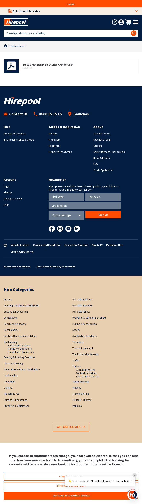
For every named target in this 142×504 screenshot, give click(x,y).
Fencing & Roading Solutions (19, 357)
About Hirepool (101, 133)
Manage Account (13, 198)
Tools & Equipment (82, 348)
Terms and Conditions (17, 266)
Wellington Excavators (19, 348)
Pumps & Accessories (84, 323)
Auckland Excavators (18, 345)
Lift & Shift (9, 381)
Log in (71, 4)
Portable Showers (82, 305)
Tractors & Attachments (85, 354)
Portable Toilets (81, 311)
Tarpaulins (78, 342)
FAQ (95, 164)
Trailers (76, 366)
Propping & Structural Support (89, 317)
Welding (76, 387)
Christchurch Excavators (20, 352)
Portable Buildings (82, 299)
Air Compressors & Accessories (21, 305)
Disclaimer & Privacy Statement (56, 266)
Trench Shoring (80, 393)
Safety (76, 330)
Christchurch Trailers (87, 376)
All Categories (71, 427)
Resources (55, 145)
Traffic (75, 360)
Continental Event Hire (47, 245)
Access (8, 299)
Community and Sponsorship (109, 151)
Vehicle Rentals (20, 245)
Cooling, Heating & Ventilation (20, 336)
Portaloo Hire (114, 245)
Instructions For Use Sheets (19, 139)
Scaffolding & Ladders (84, 336)
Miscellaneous (11, 393)
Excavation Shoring (76, 245)
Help (6, 204)
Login (7, 186)
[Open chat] (132, 494)
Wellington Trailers (86, 373)
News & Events (101, 158)
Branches (78, 114)
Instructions (17, 46)
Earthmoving (11, 342)
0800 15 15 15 (48, 114)
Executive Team (102, 139)
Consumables (11, 330)
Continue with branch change (71, 495)
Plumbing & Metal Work (16, 406)
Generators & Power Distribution (22, 369)
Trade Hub (54, 139)
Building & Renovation (16, 311)
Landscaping (11, 375)
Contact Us (16, 114)
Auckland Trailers (85, 369)
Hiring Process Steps (60, 151)
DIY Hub (53, 133)
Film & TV (97, 245)
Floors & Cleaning (13, 363)
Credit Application (103, 170)
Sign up (8, 192)
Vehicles (77, 406)
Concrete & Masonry (15, 323)
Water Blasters (80, 381)
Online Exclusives (82, 399)
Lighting (8, 387)
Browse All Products (15, 133)
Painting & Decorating (15, 399)
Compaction (10, 317)
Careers (97, 145)
